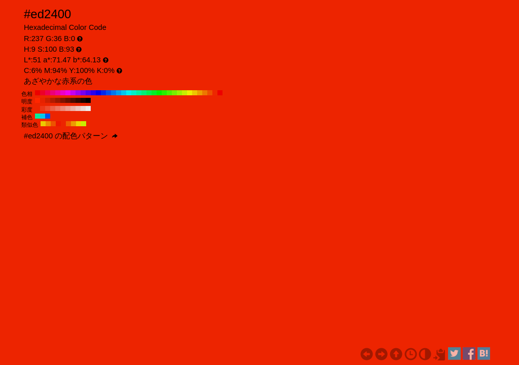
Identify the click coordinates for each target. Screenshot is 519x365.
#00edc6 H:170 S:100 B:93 (133, 92)
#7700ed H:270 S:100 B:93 (83, 92)
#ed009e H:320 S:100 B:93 (57, 92)
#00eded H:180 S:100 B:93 (128, 92)
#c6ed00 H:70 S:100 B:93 (184, 92)
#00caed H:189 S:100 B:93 (42, 116)
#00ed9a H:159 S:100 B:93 (37, 116)
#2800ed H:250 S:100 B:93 (93, 92)
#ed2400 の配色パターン (71, 136)
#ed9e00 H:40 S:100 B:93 (199, 92)
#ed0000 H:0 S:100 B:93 (220, 92)
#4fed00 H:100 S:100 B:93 (169, 92)
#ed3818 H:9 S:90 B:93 (42, 108)
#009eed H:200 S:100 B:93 (118, 92)
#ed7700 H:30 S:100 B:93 (204, 92)
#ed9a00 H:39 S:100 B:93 (73, 123)
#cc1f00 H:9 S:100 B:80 (47, 100)
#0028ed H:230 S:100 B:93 (103, 92)
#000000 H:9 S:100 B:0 (88, 100)
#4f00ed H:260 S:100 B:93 (88, 92)
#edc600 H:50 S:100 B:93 (194, 92)
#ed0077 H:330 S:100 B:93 (52, 92)
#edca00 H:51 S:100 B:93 (43, 123)
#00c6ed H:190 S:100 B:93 (123, 92)
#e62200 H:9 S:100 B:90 (42, 100)
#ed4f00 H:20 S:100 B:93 (209, 92)
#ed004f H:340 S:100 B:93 (47, 92)
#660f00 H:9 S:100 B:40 (67, 100)
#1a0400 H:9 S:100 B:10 (83, 100)
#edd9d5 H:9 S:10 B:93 (83, 108)
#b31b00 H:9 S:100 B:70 (52, 100)
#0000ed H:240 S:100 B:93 (98, 92)
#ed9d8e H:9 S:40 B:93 (67, 108)
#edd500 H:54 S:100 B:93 (78, 123)
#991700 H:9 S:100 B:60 (57, 100)
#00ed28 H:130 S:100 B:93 (154, 92)
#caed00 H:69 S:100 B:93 (83, 123)
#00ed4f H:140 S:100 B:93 (149, 92)
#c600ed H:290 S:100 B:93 (73, 92)
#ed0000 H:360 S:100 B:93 (37, 92)
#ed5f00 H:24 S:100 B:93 (68, 123)
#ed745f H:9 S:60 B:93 (57, 108)
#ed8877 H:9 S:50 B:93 (62, 108)
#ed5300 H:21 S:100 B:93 (53, 123)
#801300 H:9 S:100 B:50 (62, 100)
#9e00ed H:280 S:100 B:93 (78, 92)
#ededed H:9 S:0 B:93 (88, 108)
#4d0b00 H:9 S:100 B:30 (73, 100)
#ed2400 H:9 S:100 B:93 (37, 108)
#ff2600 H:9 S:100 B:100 (37, 100)
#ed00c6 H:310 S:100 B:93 (62, 92)
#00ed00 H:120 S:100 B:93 (159, 92)
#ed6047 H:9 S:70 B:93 (52, 108)
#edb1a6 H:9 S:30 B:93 (73, 108)
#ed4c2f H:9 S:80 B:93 (47, 108)
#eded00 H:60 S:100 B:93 (189, 92)
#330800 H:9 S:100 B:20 (78, 100)
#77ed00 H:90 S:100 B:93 (174, 92)
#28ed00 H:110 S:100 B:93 (164, 92)
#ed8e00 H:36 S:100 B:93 (48, 123)
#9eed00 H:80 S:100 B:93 (179, 92)
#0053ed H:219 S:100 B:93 (47, 116)
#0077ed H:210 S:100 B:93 (113, 92)
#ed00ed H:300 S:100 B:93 (67, 92)
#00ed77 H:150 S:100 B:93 (143, 92)
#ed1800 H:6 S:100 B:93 (58, 123)
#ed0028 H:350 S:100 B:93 (42, 92)
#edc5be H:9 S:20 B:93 (78, 108)
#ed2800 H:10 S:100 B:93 (214, 92)
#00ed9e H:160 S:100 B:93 (138, 92)
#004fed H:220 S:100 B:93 (108, 92)
